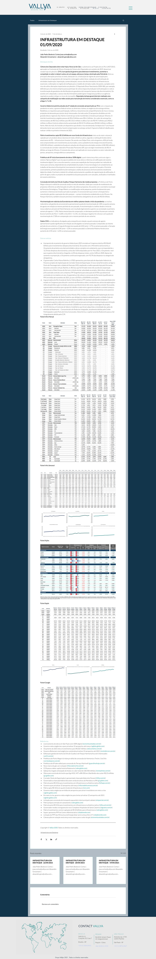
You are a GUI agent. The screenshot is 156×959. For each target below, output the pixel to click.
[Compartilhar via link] (56, 839)
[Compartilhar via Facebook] (41, 839)
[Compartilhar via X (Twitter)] (46, 839)
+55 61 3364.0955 (84, 945)
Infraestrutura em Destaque (47, 20)
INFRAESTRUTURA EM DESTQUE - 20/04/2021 (75, 861)
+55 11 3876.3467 (120, 946)
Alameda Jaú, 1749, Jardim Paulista (120, 938)
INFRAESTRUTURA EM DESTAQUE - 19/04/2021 (109, 861)
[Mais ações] (114, 34)
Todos (32, 20)
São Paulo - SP (118, 942)
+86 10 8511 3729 (101, 946)
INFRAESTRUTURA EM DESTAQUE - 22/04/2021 (43, 861)
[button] (130, 8)
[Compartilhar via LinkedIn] (51, 839)
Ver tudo (123, 853)
